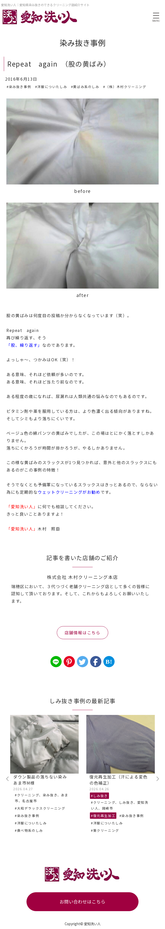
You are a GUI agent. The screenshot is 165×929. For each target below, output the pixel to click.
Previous (7, 779)
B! (108, 661)
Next (157, 779)
